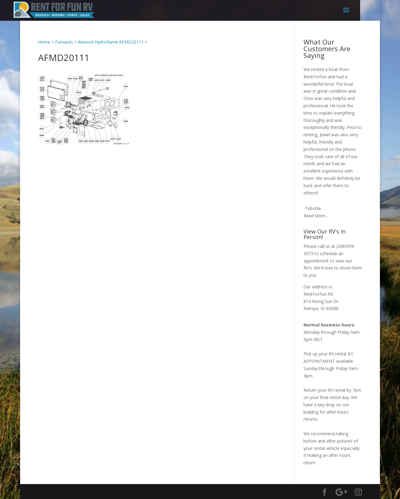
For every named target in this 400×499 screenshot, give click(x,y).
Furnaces (64, 42)
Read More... (316, 216)
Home (44, 42)
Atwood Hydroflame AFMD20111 (111, 42)
